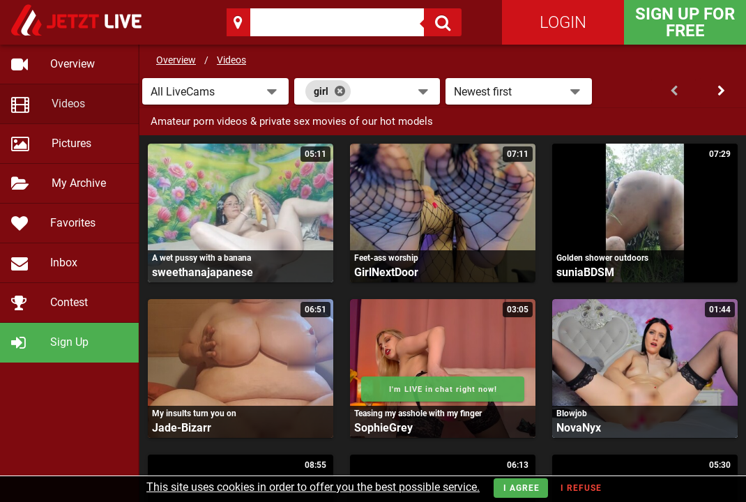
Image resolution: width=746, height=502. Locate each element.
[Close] (340, 91)
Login (563, 22)
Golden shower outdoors (602, 258)
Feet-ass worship (386, 258)
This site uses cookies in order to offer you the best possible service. (313, 487)
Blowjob (571, 413)
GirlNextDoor (386, 272)
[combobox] (367, 91)
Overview (176, 60)
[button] (215, 91)
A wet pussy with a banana (201, 258)
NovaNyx (578, 427)
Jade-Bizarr (181, 427)
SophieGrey (383, 427)
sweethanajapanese (202, 272)
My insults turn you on (194, 413)
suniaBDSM (585, 272)
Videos (231, 60)
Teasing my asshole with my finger (418, 413)
